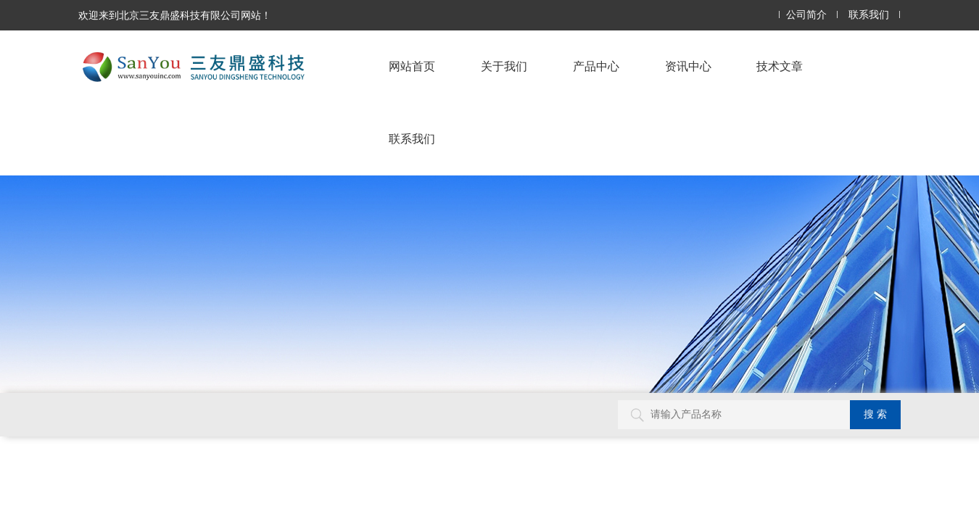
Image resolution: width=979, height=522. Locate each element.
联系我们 (868, 15)
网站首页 (412, 66)
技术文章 (779, 66)
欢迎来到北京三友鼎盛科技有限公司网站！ (174, 15)
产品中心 (596, 66)
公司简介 (806, 15)
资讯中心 (688, 66)
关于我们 (504, 66)
